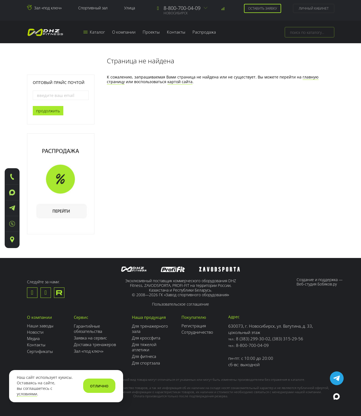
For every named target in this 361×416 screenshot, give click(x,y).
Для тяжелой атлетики (144, 346)
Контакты (176, 32)
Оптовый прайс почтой (59, 82)
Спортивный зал (93, 7)
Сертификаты (40, 351)
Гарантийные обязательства (88, 328)
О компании (124, 32)
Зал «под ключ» (48, 7)
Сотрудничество (197, 332)
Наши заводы (40, 325)
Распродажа (204, 32)
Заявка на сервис (90, 337)
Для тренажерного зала (150, 328)
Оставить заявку (262, 8)
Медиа (33, 338)
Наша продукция (149, 317)
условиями (27, 393)
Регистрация (193, 325)
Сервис (81, 317)
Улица (129, 7)
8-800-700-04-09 (182, 8)
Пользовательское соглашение (180, 304)
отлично (99, 386)
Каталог (94, 32)
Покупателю (193, 317)
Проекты (151, 32)
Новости (35, 332)
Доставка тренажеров (95, 343)
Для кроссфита (146, 337)
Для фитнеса (144, 354)
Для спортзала (146, 361)
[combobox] (309, 32)
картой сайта (179, 81)
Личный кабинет (314, 8)
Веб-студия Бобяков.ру (317, 284)
